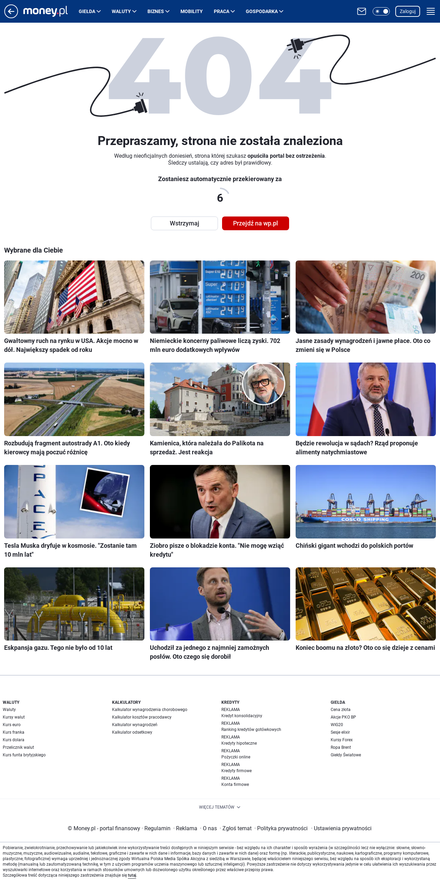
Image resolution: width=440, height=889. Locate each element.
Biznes (155, 11)
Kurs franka (13, 732)
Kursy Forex (342, 739)
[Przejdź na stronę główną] (11, 16)
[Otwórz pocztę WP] (361, 11)
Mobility (191, 11)
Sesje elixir (340, 732)
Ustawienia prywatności (341, 828)
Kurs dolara (13, 739)
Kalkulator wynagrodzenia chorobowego (149, 709)
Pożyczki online (235, 757)
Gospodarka (262, 11)
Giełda (87, 11)
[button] (381, 11)
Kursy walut (14, 717)
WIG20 (337, 724)
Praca (221, 11)
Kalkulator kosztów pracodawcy (142, 717)
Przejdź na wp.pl (255, 223)
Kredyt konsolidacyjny (241, 715)
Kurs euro (12, 724)
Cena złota (341, 709)
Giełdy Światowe (346, 755)
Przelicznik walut (18, 747)
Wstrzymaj (184, 223)
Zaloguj (408, 11)
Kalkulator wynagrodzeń (134, 724)
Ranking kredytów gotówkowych (251, 729)
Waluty (121, 11)
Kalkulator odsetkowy (132, 732)
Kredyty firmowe (236, 770)
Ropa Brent (341, 747)
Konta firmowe (235, 784)
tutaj (132, 875)
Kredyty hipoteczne (239, 743)
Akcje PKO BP (343, 717)
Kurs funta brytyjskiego (24, 755)
